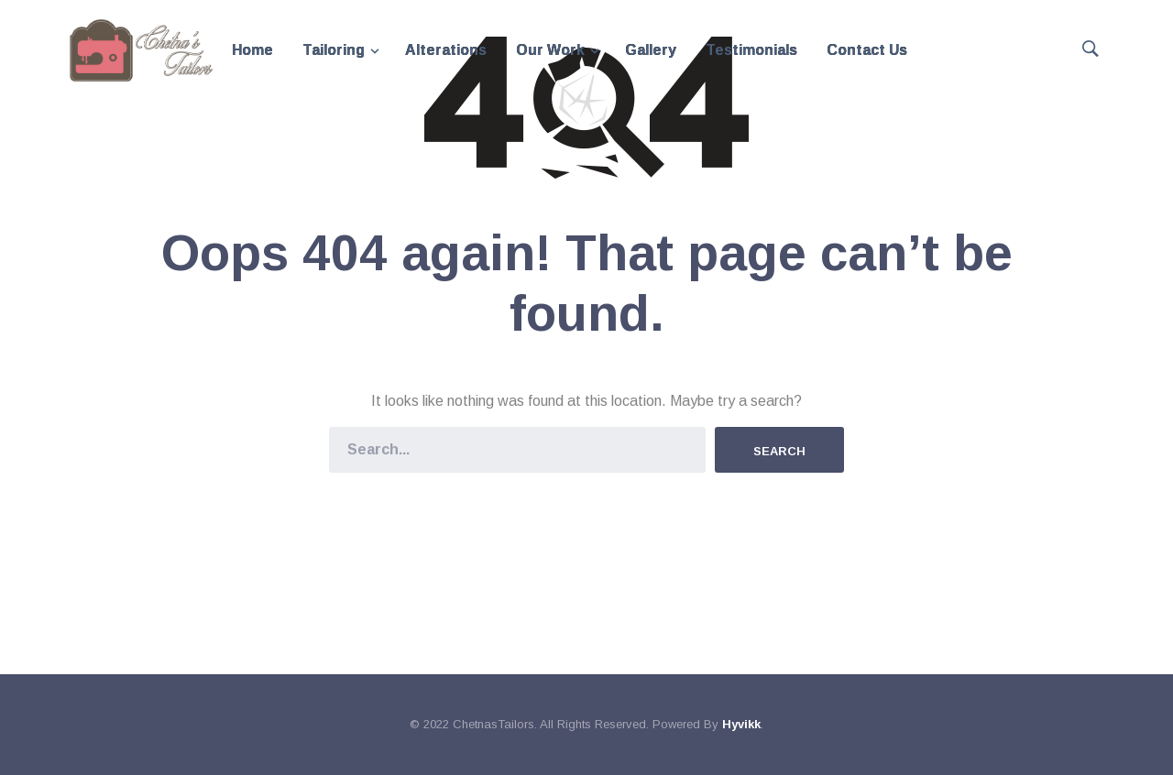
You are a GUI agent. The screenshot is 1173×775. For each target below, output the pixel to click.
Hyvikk (741, 724)
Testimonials (751, 50)
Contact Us (867, 50)
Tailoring (333, 50)
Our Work (550, 50)
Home (252, 50)
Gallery (650, 50)
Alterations (446, 50)
